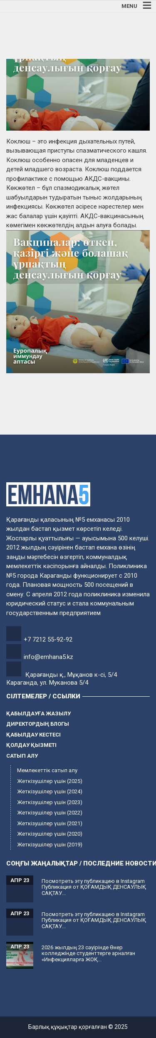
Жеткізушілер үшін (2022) (49, 812)
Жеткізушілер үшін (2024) (49, 791)
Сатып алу (22, 756)
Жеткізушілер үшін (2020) (49, 834)
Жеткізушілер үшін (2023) (49, 802)
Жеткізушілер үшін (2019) (49, 844)
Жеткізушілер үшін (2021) (49, 823)
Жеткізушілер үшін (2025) (49, 781)
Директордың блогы (37, 724)
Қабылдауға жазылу (38, 713)
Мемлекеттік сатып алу (47, 770)
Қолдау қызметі (31, 745)
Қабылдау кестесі (33, 735)
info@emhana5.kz (48, 657)
